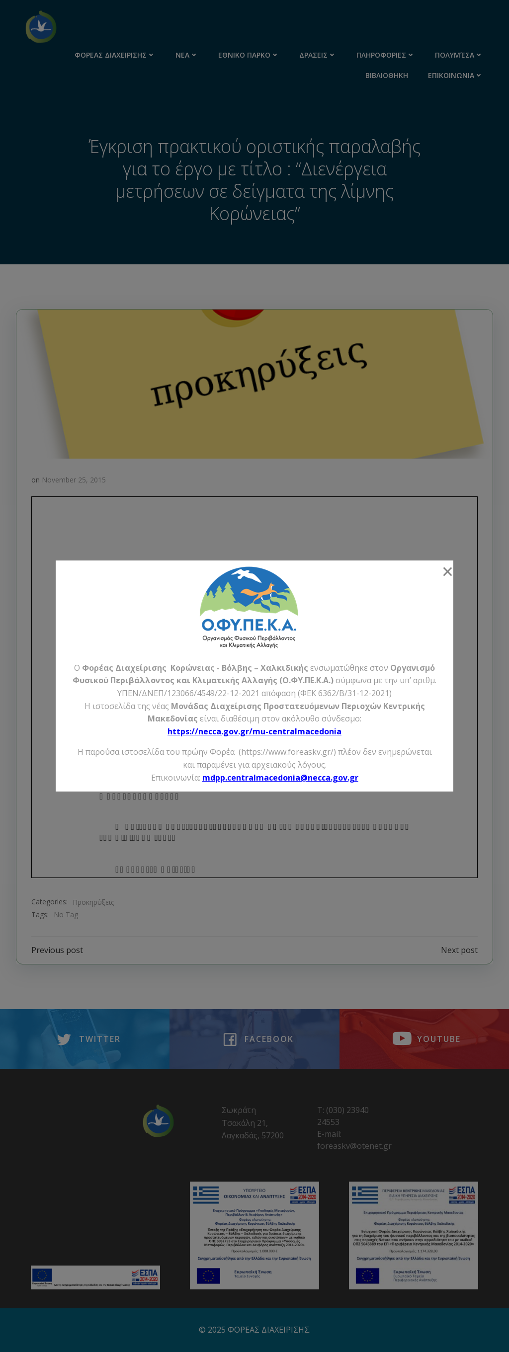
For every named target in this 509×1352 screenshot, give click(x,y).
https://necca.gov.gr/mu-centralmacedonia (254, 731)
